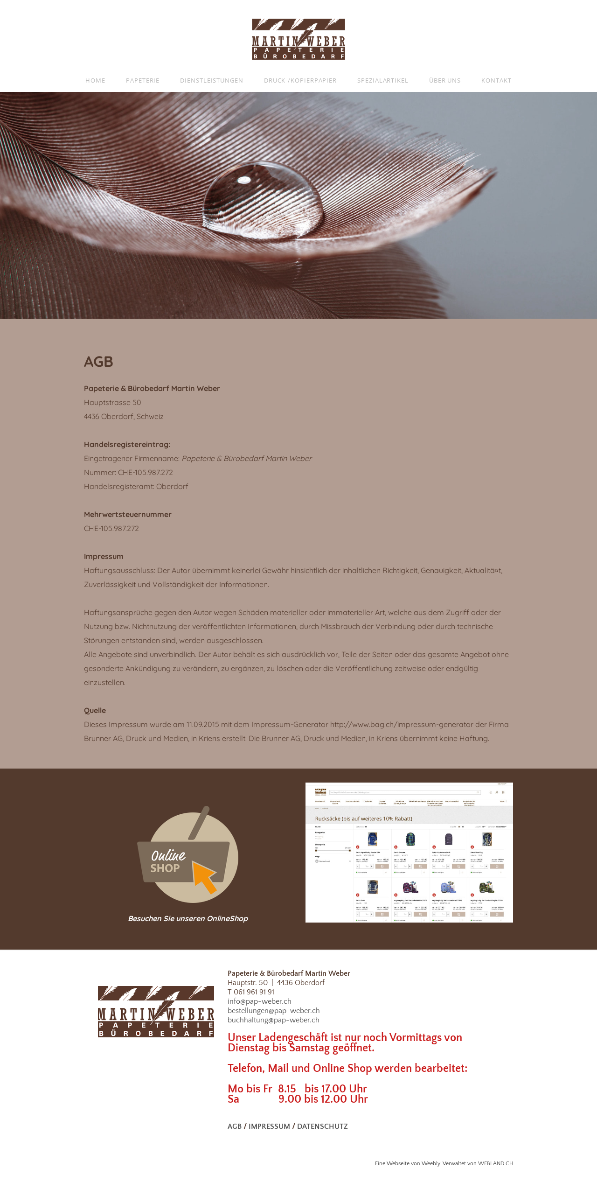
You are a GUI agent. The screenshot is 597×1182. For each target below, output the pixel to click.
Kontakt (496, 80)
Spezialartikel (383, 80)
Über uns (445, 80)
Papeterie (143, 80)
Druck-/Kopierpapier (300, 80)
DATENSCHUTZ (322, 1126)
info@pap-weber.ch (260, 1001)
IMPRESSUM (269, 1126)
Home (95, 80)
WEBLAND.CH (495, 1164)
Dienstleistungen (211, 80)
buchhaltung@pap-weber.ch (273, 1020)
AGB (235, 1126)
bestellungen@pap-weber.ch (274, 1011)
